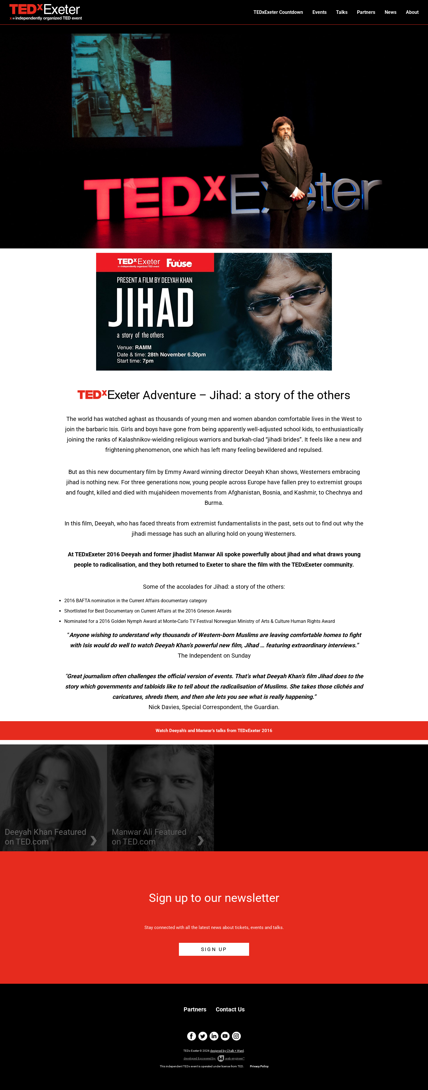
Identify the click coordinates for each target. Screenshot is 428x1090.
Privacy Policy (259, 1066)
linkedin (214, 1036)
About (412, 12)
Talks (342, 12)
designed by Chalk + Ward (227, 1050)
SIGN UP (214, 949)
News (390, 12)
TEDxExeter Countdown (278, 12)
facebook (191, 1036)
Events (319, 12)
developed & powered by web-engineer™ (214, 1058)
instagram (236, 1036)
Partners (366, 12)
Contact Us (230, 1009)
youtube (225, 1036)
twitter (202, 1036)
